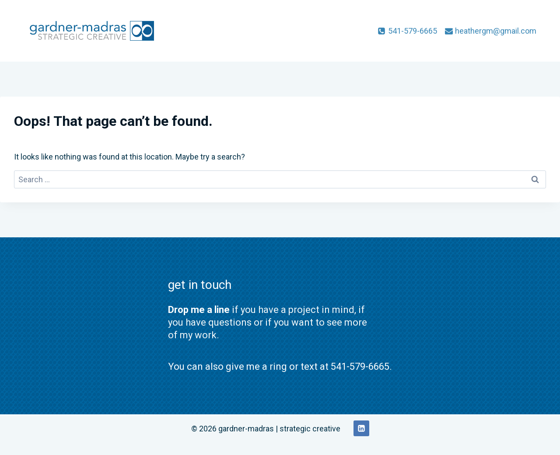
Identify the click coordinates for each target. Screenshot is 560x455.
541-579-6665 (360, 366)
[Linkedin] (361, 428)
